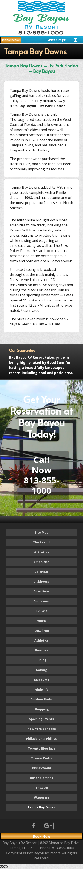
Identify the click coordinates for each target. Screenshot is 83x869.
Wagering (41, 797)
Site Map (41, 532)
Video (41, 621)
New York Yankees (41, 729)
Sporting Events (41, 719)
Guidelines (42, 601)
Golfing (41, 670)
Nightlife (42, 689)
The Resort (41, 542)
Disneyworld (41, 768)
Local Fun (41, 631)
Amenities (41, 562)
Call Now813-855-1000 (41, 475)
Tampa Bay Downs (41, 807)
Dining (41, 660)
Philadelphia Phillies (41, 739)
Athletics (41, 640)
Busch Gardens (41, 778)
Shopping (41, 709)
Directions (41, 591)
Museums (41, 680)
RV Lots (41, 611)
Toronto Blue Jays (41, 748)
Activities (41, 552)
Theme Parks (41, 758)
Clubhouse (42, 581)
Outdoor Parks (41, 699)
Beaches (41, 650)
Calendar (41, 572)
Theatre (41, 788)
